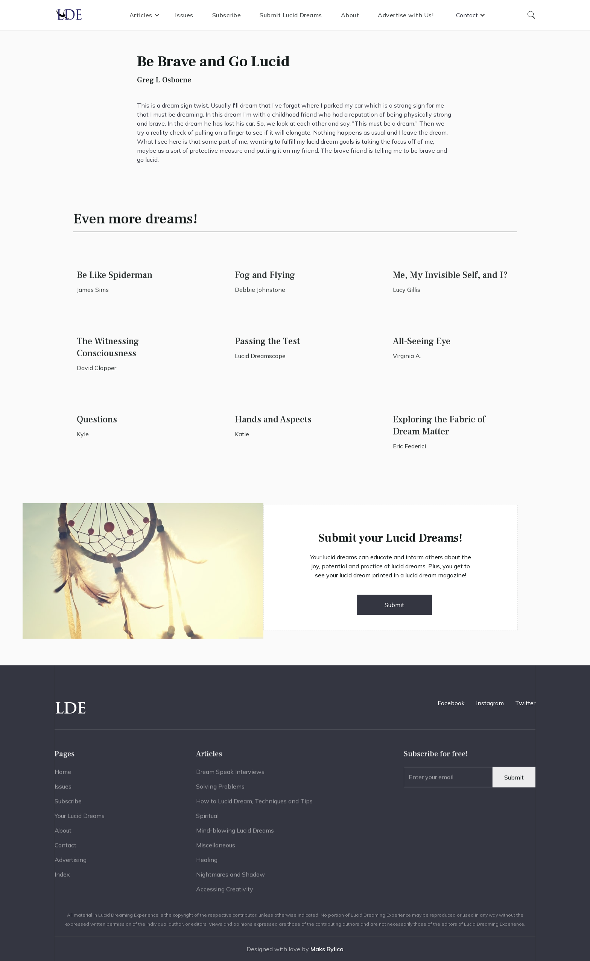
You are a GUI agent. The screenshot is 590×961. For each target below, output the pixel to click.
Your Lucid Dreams (80, 819)
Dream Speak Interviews (230, 775)
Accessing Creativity (224, 892)
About (350, 15)
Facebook (451, 703)
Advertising (71, 863)
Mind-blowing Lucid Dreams (235, 833)
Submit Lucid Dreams (291, 15)
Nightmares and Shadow (230, 877)
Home (63, 775)
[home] (69, 15)
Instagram (490, 703)
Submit (394, 605)
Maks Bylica (327, 949)
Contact (65, 848)
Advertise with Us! (405, 15)
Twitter (525, 703)
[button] (144, 15)
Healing (206, 863)
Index (62, 877)
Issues (184, 15)
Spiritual (207, 819)
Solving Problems (220, 789)
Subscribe (226, 15)
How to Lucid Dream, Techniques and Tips (254, 804)
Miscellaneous (215, 848)
